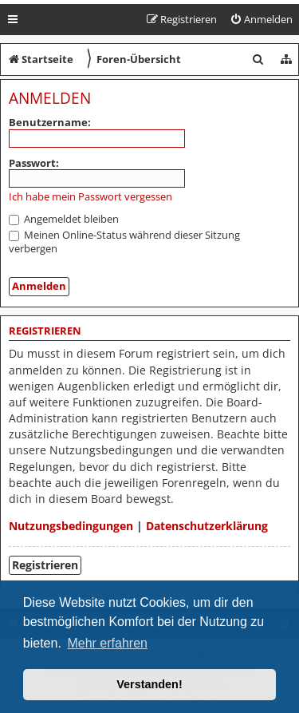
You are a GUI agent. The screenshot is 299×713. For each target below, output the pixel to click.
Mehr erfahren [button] (107, 643)
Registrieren (45, 564)
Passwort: (34, 163)
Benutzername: (50, 122)
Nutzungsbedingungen (71, 525)
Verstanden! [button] (149, 684)
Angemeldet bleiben (64, 219)
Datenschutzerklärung (207, 525)
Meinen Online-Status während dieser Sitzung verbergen (124, 241)
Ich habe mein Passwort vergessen (90, 197)
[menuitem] (261, 19)
